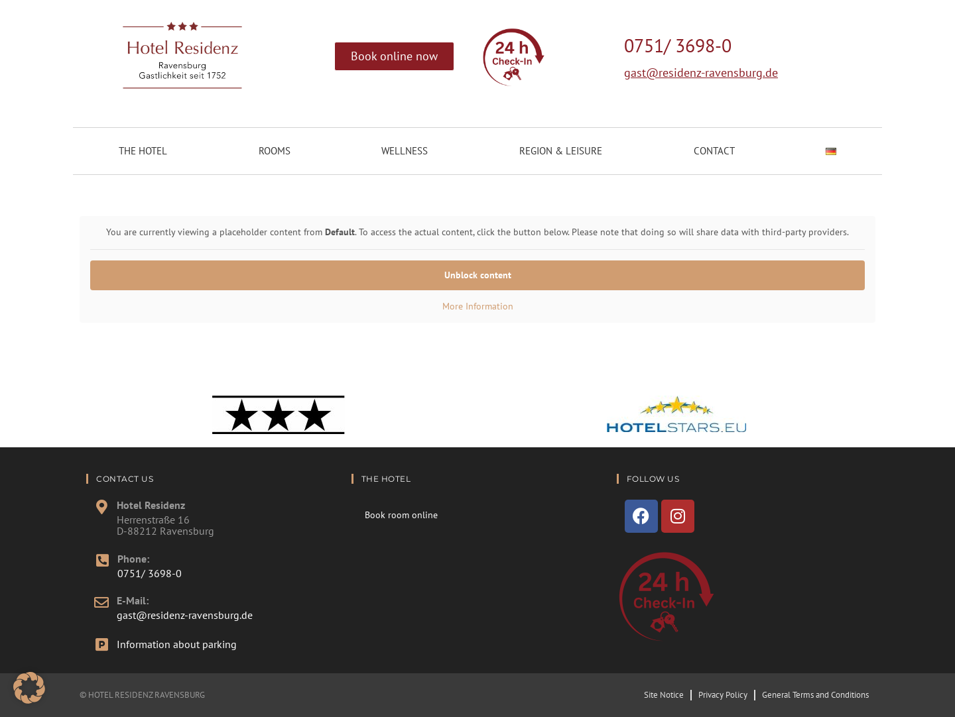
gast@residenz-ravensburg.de (701, 72)
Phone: (133, 558)
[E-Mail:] (101, 602)
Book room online (401, 515)
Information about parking (177, 644)
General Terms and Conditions (815, 694)
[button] (29, 688)
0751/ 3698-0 (678, 45)
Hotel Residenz (151, 505)
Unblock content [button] (477, 275)
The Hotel (143, 150)
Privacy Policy (722, 694)
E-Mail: (133, 600)
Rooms (274, 150)
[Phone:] (102, 560)
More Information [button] (477, 306)
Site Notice (664, 694)
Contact (714, 150)
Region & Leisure (560, 150)
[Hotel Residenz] (101, 507)
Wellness (404, 150)
